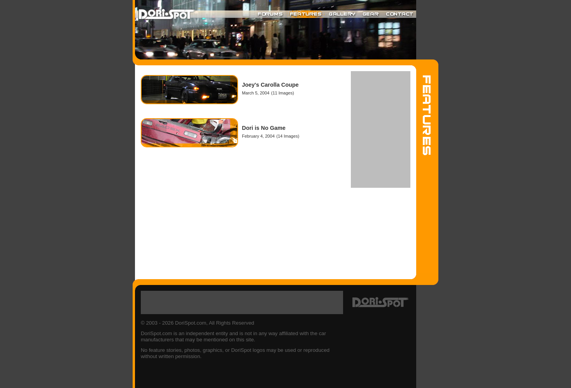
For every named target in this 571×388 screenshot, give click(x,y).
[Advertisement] (380, 129)
